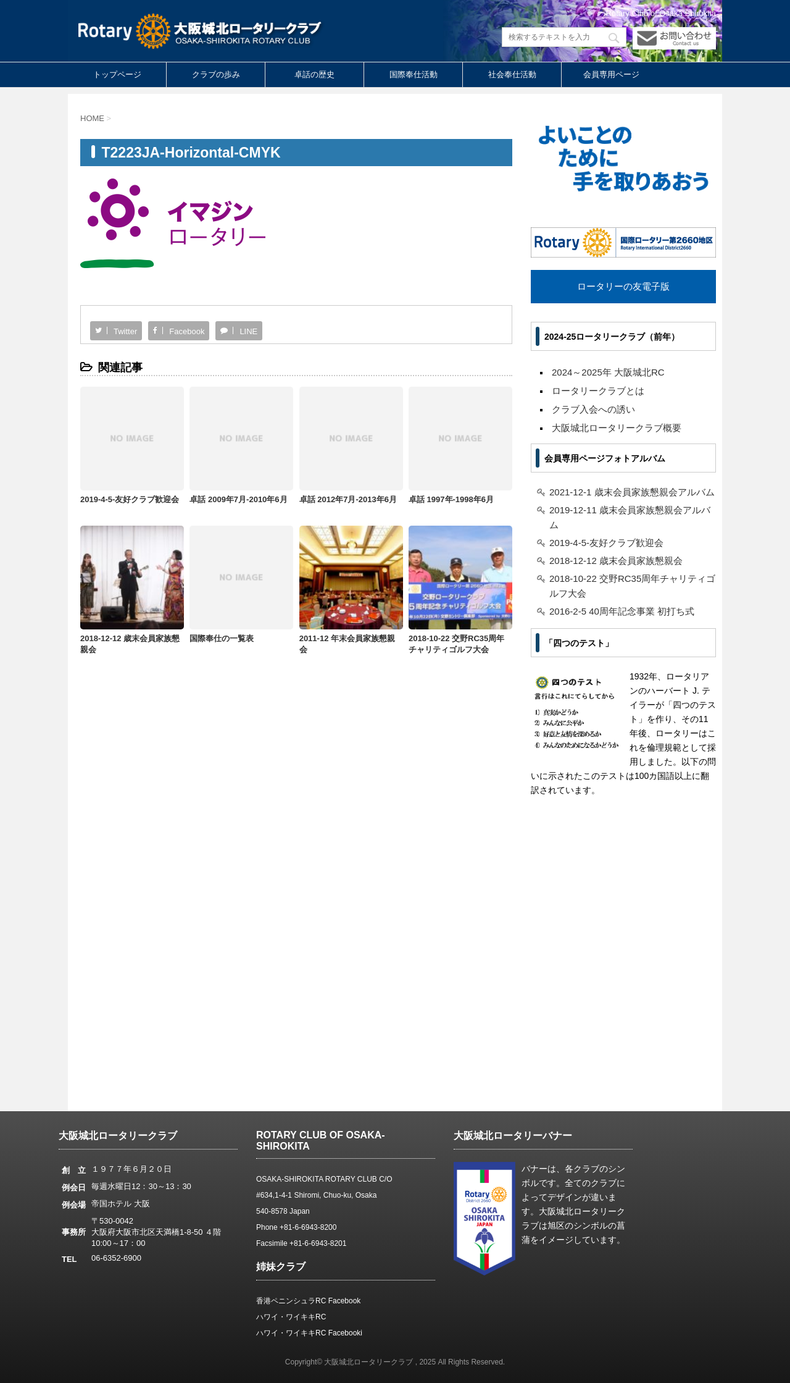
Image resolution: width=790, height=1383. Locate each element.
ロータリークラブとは (598, 390)
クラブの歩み (216, 74)
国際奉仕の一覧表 (221, 638)
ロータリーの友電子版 (623, 286)
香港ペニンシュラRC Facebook (308, 1301)
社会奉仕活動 (512, 74)
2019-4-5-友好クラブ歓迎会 (129, 499)
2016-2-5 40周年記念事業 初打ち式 (621, 611)
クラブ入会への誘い (593, 409)
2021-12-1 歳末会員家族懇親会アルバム (632, 492)
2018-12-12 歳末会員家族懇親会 (616, 560)
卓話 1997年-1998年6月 (451, 499)
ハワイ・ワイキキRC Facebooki (309, 1333)
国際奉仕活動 (413, 74)
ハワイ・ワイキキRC (291, 1317)
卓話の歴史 (314, 74)
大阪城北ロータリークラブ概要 (616, 427)
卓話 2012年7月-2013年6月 (348, 499)
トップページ (117, 74)
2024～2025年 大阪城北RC (608, 372)
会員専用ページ (611, 74)
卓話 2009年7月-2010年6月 (238, 499)
